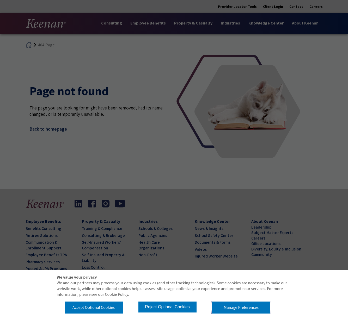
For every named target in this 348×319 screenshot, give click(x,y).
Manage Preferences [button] (241, 307)
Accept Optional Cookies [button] (93, 307)
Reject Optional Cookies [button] (167, 307)
